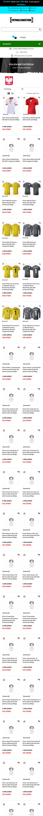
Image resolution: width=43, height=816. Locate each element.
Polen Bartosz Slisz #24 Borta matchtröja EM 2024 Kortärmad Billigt (31, 535)
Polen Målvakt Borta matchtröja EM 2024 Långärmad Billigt (29, 244)
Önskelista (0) (13, 10)
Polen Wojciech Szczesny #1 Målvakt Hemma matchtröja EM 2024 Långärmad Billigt (10, 328)
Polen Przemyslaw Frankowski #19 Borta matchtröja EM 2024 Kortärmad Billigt (30, 619)
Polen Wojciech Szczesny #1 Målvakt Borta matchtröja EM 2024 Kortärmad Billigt (31, 286)
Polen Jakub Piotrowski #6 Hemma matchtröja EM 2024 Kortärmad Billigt (10, 743)
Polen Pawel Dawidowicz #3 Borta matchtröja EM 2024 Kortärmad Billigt (32, 701)
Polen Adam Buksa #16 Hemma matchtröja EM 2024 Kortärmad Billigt (9, 577)
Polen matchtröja (24, 67)
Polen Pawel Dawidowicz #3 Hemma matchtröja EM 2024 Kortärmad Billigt (11, 701)
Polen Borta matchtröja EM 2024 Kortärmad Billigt (31, 119)
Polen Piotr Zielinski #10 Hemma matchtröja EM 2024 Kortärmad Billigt (10, 411)
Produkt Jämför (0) (33, 93)
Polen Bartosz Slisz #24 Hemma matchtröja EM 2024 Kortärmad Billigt (10, 535)
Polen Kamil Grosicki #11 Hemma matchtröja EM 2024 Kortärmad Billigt (10, 494)
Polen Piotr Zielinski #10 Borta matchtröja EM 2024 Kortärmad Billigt (31, 411)
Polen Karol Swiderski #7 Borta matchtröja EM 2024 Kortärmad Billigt (31, 452)
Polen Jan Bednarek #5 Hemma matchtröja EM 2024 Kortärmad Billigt (9, 785)
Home (15, 67)
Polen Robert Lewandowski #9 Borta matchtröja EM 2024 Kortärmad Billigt (32, 369)
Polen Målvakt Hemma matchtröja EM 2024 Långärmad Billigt (9, 244)
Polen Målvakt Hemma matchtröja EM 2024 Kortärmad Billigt (9, 202)
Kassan (32, 10)
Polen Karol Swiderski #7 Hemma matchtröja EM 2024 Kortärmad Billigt (10, 452)
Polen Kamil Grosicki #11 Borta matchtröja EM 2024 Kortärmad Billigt (31, 494)
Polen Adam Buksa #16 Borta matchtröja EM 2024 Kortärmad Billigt (31, 577)
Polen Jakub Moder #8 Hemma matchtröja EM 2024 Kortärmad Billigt (9, 660)
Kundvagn (24, 10)
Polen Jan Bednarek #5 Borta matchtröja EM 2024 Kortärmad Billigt (31, 785)
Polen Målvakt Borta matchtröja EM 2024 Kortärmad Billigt (29, 202)
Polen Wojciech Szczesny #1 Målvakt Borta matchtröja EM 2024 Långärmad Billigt (31, 328)
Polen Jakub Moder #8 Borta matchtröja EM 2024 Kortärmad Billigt (31, 660)
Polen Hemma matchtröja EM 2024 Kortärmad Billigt (10, 119)
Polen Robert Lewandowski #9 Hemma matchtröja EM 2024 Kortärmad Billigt (11, 369)
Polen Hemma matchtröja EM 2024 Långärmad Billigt (11, 160)
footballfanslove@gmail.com (17, 8)
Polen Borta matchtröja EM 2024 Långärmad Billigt (31, 160)
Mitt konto (32, 8)
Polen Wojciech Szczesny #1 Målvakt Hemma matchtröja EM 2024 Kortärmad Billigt (10, 286)
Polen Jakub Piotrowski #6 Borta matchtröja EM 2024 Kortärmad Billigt (31, 743)
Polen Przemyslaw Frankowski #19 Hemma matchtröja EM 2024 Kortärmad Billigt (10, 619)
